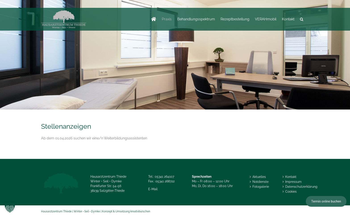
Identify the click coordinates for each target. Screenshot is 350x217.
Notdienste (260, 181)
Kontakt (290, 177)
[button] (301, 19)
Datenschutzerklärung (296, 186)
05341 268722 (165, 181)
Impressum (293, 181)
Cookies (291, 191)
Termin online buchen (326, 201)
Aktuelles (259, 177)
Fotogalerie (260, 186)
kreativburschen (140, 211)
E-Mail (153, 189)
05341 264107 (164, 176)
